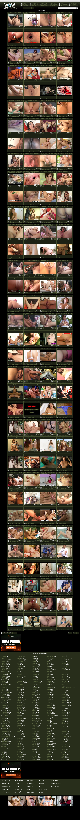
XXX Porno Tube (25, 3)
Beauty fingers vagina (61, 507)
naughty (17, 204)
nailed (15, 63)
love (50, 204)
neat (15, 276)
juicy (12, 382)
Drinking (19, 689)
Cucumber (64, 681)
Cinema (34, 678)
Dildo (48, 686)
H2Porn (55, 27)
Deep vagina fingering (45, 578)
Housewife (49, 707)
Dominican (49, 687)
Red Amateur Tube (64, 4)
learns (46, 311)
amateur (27, 346)
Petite (33, 728)
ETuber (28, 785)
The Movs (62, 3)
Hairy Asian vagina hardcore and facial (15, 100)
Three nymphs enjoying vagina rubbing (31, 437)
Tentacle (63, 748)
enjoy (48, 293)
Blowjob (34, 666)
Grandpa (4, 702)
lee (66, 169)
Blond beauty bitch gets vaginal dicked (15, 525)
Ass (33, 658)
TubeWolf (54, 97)
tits (65, 346)
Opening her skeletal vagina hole (47, 437)
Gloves (33, 700)
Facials (18, 692)
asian (10, 116)
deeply (13, 311)
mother (50, 523)
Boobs (3, 668)
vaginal (52, 45)
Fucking (34, 697)
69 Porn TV (17, 794)
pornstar (50, 63)
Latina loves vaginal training (46, 65)
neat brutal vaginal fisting (13, 260)
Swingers (49, 746)
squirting (41, 630)
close (59, 329)
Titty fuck (19, 751)
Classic (48, 678)
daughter (46, 523)
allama (10, 576)
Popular (29, 7)
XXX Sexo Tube (73, 4)
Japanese (4, 712)
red (15, 417)
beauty (10, 311)
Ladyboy (63, 712)
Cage (48, 673)
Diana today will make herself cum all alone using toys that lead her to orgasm (31, 402)
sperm (66, 488)
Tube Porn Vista (30, 792)
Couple (63, 679)
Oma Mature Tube (31, 786)
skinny (34, 257)
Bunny (18, 671)
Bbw (62, 661)
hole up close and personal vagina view (64, 313)
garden (62, 293)
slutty (66, 222)
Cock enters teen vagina (61, 596)
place (52, 417)
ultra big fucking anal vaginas (30, 543)
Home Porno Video (73, 3)
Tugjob (48, 753)
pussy (18, 45)
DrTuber (54, 115)
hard (64, 169)
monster (43, 576)
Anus (62, 656)
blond (61, 116)
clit (10, 45)
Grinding (34, 702)
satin (64, 98)
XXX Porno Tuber (43, 782)
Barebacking (20, 661)
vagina (30, 45)
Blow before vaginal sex (61, 47)
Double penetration (66, 687)
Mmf (48, 718)
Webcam (34, 757)
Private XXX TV (44, 3)
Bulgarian (4, 671)
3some (18, 655)
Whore (63, 757)
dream (31, 329)
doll (59, 257)
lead (30, 417)
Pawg (48, 726)
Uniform (49, 754)
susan (69, 45)
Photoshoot (49, 728)
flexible (10, 63)
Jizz (18, 712)
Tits (3, 751)
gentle (67, 435)
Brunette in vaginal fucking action (63, 295)
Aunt (48, 660)
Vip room (34, 756)
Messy (3, 717)
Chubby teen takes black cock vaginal (31, 118)
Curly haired (20, 684)
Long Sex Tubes (43, 794)
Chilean (49, 676)
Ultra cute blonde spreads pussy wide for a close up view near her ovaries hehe (31, 172)
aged (43, 169)
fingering (43, 116)
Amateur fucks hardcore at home (47, 366)
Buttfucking (5, 673)
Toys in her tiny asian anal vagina (47, 313)
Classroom (64, 678)
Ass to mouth (20, 660)
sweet (32, 311)
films (29, 169)
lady (11, 204)
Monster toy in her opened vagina (47, 560)
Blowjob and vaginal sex (61, 366)
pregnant (15, 98)
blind (27, 116)
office (17, 169)
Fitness (63, 694)
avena (60, 169)
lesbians (45, 470)
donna (29, 329)
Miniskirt (63, 717)
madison (14, 204)
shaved (17, 63)
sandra (27, 276)
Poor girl (63, 730)
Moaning (63, 718)
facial (13, 116)
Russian (34, 735)
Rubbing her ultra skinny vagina (14, 578)
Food (33, 695)
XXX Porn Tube (42, 786)
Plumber (49, 730)
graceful (64, 276)
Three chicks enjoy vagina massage (63, 560)
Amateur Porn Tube (55, 783)
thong (64, 417)
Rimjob (18, 735)
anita (27, 204)
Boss (48, 668)
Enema (18, 691)
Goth (48, 700)
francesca (46, 45)
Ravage (63, 733)
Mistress (34, 718)
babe (27, 63)
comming (62, 364)
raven (8, 630)
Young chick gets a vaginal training (15, 507)
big (61, 346)
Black (62, 665)
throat (31, 523)
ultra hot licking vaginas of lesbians (15, 472)
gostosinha (15, 257)
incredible (30, 364)
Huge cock (20, 709)
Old (18, 723)
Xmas (48, 759)
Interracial (19, 710)
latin (18, 311)
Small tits (4, 741)
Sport (62, 741)
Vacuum (63, 754)
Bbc (48, 661)
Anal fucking (50, 656)
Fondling (19, 695)
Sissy (18, 740)
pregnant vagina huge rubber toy (14, 82)
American (19, 656)
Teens (48, 748)
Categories (25, 7)
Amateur (63, 655)
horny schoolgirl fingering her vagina (48, 100)
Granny (19, 702)
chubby (45, 169)
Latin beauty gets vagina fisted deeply (15, 295)
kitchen (60, 594)
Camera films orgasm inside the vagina (31, 153)
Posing (18, 731)
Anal (33, 656)
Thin (33, 749)
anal (10, 293)
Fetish (3, 694)
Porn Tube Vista (42, 791)
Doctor (18, 687)
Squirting (34, 743)
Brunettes (49, 669)
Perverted (19, 728)
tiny (50, 311)
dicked (18, 541)
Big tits (4, 665)
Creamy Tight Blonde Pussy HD (30, 578)
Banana (4, 661)
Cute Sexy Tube (55, 785)
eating (60, 293)
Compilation (50, 679)
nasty (33, 151)
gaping (33, 204)
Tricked (33, 753)
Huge (3, 709)
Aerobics (49, 655)
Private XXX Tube (35, 3)
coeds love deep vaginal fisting (14, 331)
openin (49, 417)
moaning (65, 364)
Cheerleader (20, 676)
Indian (63, 709)
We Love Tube (53, 3)
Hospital (4, 707)
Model (3, 720)
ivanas (47, 417)
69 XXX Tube (18, 792)
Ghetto (3, 700)
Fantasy (34, 692)
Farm (48, 692)
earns (64, 488)
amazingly (27, 257)
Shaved (34, 738)
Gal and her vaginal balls (45, 260)
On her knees (50, 723)
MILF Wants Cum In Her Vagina (30, 613)
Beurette (63, 663)
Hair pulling (20, 704)
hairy (34, 63)
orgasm (32, 169)
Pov (48, 731)
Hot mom (19, 707)
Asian (18, 658)
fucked (31, 63)
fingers (62, 523)
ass (28, 204)
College (34, 679)
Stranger (19, 744)
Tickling (63, 749)
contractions (11, 629)
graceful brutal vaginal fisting (62, 260)
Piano (62, 728)
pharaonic (34, 329)
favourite (43, 417)
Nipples (19, 722)
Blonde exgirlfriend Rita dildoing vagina (31, 472)
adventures (28, 470)
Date (33, 7)
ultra (18, 488)
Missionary (19, 718)
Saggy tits (49, 735)
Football (49, 695)
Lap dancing (5, 713)
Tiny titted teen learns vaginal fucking (48, 295)
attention (10, 222)
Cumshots (4, 684)
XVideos (71, 44)
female (69, 204)
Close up (4, 679)
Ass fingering (50, 658)
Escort (33, 691)
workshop (33, 276)
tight (50, 151)
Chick (33, 676)
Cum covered (20, 682)
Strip (48, 744)
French (4, 697)
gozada (18, 257)
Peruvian (4, 728)
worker (32, 576)
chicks (43, 204)
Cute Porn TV (24, 4)
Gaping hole (20, 699)
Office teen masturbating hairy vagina (15, 153)
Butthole (19, 673)
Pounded (34, 731)
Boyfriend (4, 669)
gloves (62, 98)
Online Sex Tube (55, 786)
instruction (60, 45)
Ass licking (5, 660)
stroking (17, 417)
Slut (62, 740)
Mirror (3, 718)
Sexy (3, 738)
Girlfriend (19, 700)
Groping (49, 702)
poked (43, 98)
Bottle (62, 668)
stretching (11, 329)
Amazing (4, 656)
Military (48, 717)
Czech (63, 684)
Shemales (49, 738)
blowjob (60, 382)
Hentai (33, 705)
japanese (18, 222)
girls (64, 293)
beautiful (27, 435)
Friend (18, 697)
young (19, 523)
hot (14, 435)
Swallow (4, 746)
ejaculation (44, 629)
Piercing (4, 730)
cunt (29, 151)
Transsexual (64, 751)
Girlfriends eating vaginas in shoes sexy (31, 490)
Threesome (49, 749)
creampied (49, 169)
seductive (52, 488)
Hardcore (19, 705)
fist (31, 222)
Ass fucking (64, 658)
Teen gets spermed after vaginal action (31, 224)
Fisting (48, 694)
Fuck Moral (29, 789)
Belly (48, 663)
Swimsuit (34, 746)
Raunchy (49, 733)
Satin (62, 735)
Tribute (18, 753)
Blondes (4, 666)
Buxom (33, 673)
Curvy (33, 684)
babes (60, 435)
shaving (31, 257)
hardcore (17, 116)
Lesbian (49, 713)
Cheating (4, 676)
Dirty (62, 686)
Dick (33, 686)
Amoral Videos (42, 788)
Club (18, 679)
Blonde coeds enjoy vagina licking (47, 278)
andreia (60, 204)
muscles (27, 45)
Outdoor (34, 725)
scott (28, 382)
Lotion (18, 715)
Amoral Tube (30, 791)
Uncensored (20, 754)
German (63, 699)
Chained (63, 674)
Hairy (48, 704)
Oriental (19, 725)
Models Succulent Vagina (12, 366)
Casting (19, 674)
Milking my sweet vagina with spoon (31, 295)
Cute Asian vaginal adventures (30, 454)
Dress (3, 689)
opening (33, 364)
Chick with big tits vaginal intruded (63, 171)
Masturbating (50, 715)
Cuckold (49, 681)
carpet (10, 417)
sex (61, 63)
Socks (33, 741)
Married (34, 715)
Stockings (49, 743)
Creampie (19, 681)
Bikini (18, 665)
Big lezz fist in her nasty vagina (47, 525)
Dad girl (4, 686)
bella (27, 329)
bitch (59, 488)
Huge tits (34, 709)
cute (59, 151)
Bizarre (48, 665)
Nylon (62, 722)
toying (65, 541)
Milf (32, 717)
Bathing (34, 661)
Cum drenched (36, 682)
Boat (48, 666)
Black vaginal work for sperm (13, 490)
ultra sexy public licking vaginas (47, 384)
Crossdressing (35, 681)
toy (46, 98)
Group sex (64, 702)
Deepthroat (20, 686)
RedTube (38, 27)
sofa (62, 541)
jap (51, 169)
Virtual (48, 756)
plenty (17, 151)
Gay (48, 699)
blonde (29, 116)
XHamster (21, 97)
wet (49, 364)
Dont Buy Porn (30, 794)
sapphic (33, 435)
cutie (27, 576)
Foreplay (63, 695)
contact (43, 523)
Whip (48, 757)
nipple (12, 45)
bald (59, 116)
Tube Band (29, 788)
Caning (63, 673)
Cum (3, 682)
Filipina (18, 694)
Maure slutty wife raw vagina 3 (63, 206)
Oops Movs (34, 5)
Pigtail (18, 730)
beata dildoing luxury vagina (62, 613)
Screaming (19, 736)
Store (3, 744)
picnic (51, 470)
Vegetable (19, 756)
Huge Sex (41, 783)
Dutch (48, 689)
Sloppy (48, 740)
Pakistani (4, 726)
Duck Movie (42, 785)
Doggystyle (34, 687)
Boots (18, 668)
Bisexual (34, 665)
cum (66, 116)
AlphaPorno (21, 27)
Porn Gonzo (53, 5)
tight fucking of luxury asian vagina (15, 348)
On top (63, 723)
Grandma (63, 700)
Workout (19, 759)
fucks (46, 382)
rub (61, 417)
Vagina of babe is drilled (61, 543)
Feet (62, 692)
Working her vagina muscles (29, 29)
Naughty (63, 720)
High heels (49, 705)
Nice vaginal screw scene (45, 12)
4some (33, 655)
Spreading (4, 743)
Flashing (4, 695)
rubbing (10, 594)
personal (64, 329)
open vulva (10, 118)
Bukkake (63, 669)
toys (66, 98)
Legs (33, 713)
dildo (10, 98)
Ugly (3, 754)
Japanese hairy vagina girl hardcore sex (48, 206)
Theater (19, 749)
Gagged (49, 697)
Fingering (34, 694)
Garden (34, 699)
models (14, 382)
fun (31, 346)
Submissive (64, 744)
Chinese (63, 676)
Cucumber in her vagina (61, 490)
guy (14, 151)
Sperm (48, 741)
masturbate (16, 629)
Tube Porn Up (72, 5)
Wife (3, 759)
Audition (34, 660)
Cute (48, 684)
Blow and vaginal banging (13, 437)
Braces (18, 669)
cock (43, 257)
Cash (3, 674)
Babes (63, 660)
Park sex (34, 726)
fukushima (15, 222)
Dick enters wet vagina (45, 490)
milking (27, 311)
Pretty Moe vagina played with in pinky (48, 171)
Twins (62, 753)
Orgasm (4, 725)
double (45, 151)
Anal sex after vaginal (12, 278)
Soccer (18, 741)
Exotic (48, 691)
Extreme (63, 691)
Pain (48, 725)
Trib (3, 753)
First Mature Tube (54, 4)
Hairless (34, 704)
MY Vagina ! (26, 82)
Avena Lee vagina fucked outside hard (64, 153)
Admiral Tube (54, 780)
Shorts (63, 738)
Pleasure (34, 730)
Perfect (63, 726)
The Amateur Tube (35, 4)
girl (12, 63)
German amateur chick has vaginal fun (31, 331)
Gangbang (4, 699)
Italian (48, 710)
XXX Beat (41, 780)
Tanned (19, 748)
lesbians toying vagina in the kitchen (64, 578)
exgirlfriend (34, 488)
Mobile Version (74, 818)
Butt (48, 671)
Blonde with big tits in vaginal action (64, 331)
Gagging (63, 697)
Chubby (4, 678)
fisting (48, 204)
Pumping (19, 733)
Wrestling (34, 759)
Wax (18, 757)
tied (45, 98)
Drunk (33, 689)
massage (64, 576)
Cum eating (50, 682)
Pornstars (4, 731)
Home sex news (25, 5)
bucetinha (11, 257)
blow (59, 63)
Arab (3, 658)
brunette (29, 222)
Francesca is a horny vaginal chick (47, 29)
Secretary (34, 736)
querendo (9, 258)
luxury (16, 364)
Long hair (4, 715)
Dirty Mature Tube (44, 5)
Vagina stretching (11, 313)
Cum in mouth (65, 682)
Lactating (49, 712)
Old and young (35, 723)
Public (3, 733)
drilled (31, 204)
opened (46, 576)
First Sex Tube (30, 783)
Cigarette (19, 678)
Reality (3, 735)
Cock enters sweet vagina (45, 331)
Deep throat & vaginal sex (29, 507)
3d (2, 655)
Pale (18, 726)
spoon (30, 311)
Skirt (33, 740)
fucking (32, 116)
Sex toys (63, 736)
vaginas (67, 293)
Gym (3, 704)
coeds (46, 293)
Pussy (33, 733)
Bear (18, 663)
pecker (69, 364)
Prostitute (63, 731)
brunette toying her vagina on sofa (63, 525)
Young (63, 759)
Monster (19, 720)
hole (61, 329)
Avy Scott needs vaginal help (29, 366)
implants (44, 63)
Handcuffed (64, 704)
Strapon (34, 744)
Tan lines (4, 748)
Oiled (3, 723)
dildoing (30, 488)
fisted (16, 311)
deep (13, 151)
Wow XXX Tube (23, 813)
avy (26, 382)
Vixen (62, 756)
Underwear (34, 754)
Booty (33, 668)
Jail (62, 710)
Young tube (41, 792)
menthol (46, 488)
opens (33, 541)
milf (21, 222)
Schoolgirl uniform (6, 736)
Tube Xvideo (30, 780)
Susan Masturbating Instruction (63, 29)
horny (49, 45)
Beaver (33, 663)
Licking (63, 713)
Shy (3, 740)
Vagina (3, 756)
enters (45, 257)
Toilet (33, 751)
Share (18, 738)
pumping (14, 45)
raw (64, 222)
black (27, 151)
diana (29, 417)
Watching (4, 757)
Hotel (33, 707)
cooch (63, 204)
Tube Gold (62, 5)
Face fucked (5, 692)
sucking (35, 116)
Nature (48, 720)
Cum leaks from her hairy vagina (63, 224)
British (33, 669)
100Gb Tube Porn (43, 789)
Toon (48, 751)
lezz (45, 541)
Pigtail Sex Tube (44, 4)
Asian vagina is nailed (61, 384)
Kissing (33, 712)
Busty (33, 671)
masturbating (65, 45)
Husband (49, 709)
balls (43, 276)
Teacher (34, 748)
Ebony (3, 691)
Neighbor (4, 722)
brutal (10, 276)
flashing (43, 488)
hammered (66, 151)
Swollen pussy (65, 746)
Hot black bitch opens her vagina (30, 525)
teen (19, 169)
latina (16, 576)
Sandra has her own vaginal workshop (31, 260)
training (13, 523)
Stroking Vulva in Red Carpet (13, 401)
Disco (3, 687)
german (34, 346)
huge (12, 98)
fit (42, 63)
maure (60, 222)
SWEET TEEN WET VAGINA (46, 348)
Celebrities (34, 674)
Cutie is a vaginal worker (29, 560)
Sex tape (49, 736)
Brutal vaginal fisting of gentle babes (64, 419)
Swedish (19, 746)
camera (27, 169)
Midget (18, 717)
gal (44, 276)
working (33, 45)
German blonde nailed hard (46, 419)
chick (43, 45)
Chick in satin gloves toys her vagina (64, 82)
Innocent (4, 710)
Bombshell (64, 666)
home (52, 382)
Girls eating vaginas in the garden (63, 278)
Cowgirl (4, 681)
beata (59, 629)
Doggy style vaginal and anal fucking (48, 118)
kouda (34, 293)
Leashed (19, 713)
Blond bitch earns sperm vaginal (63, 472)
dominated (66, 204)
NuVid (22, 168)
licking (51, 293)
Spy (18, 743)
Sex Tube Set (54, 782)
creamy (30, 594)
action (10, 151)
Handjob (4, 705)
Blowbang (19, 666)
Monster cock (35, 720)
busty (59, 470)
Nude (33, 722)
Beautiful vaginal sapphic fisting (30, 419)
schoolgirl (49, 116)
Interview (34, 710)
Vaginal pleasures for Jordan (46, 596)
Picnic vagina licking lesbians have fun (48, 454)
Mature (63, 715)
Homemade (64, 705)
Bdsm (3, 663)
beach (29, 63)
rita (36, 488)
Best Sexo (29, 782)
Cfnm (48, 674)
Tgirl (3, 749)
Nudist (48, 722)
